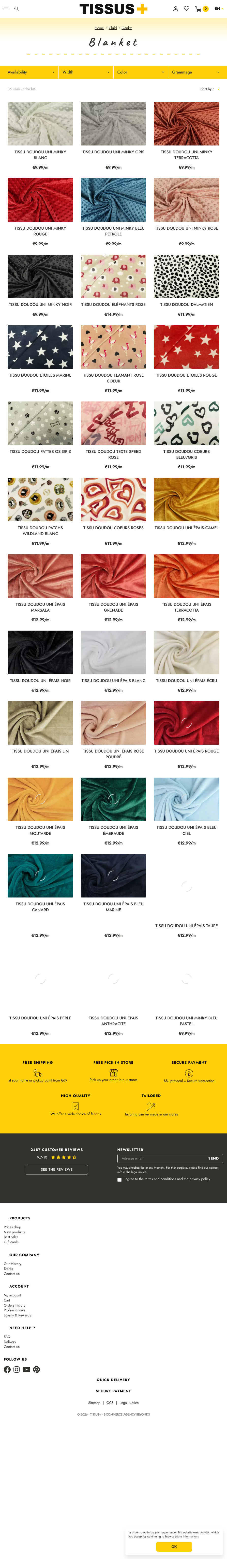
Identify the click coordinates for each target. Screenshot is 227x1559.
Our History (12, 1335)
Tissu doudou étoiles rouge (186, 375)
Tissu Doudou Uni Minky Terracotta (187, 155)
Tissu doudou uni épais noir (40, 681)
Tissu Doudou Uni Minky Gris (113, 152)
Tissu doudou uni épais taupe (186, 991)
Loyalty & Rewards (17, 1386)
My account (12, 1366)
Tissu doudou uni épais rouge (186, 795)
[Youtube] (26, 1441)
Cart (7, 1371)
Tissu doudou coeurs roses (113, 528)
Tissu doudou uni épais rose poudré (113, 798)
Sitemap (94, 1474)
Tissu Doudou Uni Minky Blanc (40, 155)
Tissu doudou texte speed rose (113, 455)
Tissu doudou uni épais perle (40, 1089)
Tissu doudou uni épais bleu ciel (187, 896)
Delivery (10, 1413)
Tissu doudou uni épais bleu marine (114, 994)
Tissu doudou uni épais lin (40, 795)
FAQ (7, 1408)
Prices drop (12, 1298)
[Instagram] (16, 1441)
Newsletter (130, 1221)
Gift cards (11, 1313)
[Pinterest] (36, 1441)
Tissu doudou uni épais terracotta (186, 607)
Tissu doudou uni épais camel (187, 528)
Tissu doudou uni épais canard (40, 994)
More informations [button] (187, 1537)
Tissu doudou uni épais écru (186, 703)
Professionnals (14, 1381)
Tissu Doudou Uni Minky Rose (186, 228)
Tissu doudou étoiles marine (40, 375)
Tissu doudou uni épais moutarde (40, 896)
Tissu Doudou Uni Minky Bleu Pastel (187, 1092)
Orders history (14, 1376)
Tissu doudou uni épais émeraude (113, 896)
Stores (8, 1340)
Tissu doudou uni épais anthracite (113, 1092)
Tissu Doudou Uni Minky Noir (40, 305)
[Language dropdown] (219, 8)
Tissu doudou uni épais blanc (113, 703)
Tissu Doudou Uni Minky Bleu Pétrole (113, 231)
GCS (110, 1474)
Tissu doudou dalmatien (186, 305)
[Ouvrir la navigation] (6, 9)
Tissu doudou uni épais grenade (113, 607)
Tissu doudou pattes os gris (40, 452)
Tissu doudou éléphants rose (113, 305)
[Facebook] (7, 1441)
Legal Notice (129, 1474)
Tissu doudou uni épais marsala (40, 607)
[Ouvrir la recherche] (16, 9)
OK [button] (174, 1547)
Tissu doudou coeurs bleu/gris (186, 455)
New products (14, 1303)
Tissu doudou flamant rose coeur (113, 378)
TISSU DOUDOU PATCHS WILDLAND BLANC (40, 531)
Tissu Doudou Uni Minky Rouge (40, 231)
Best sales (11, 1308)
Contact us (12, 1345)
